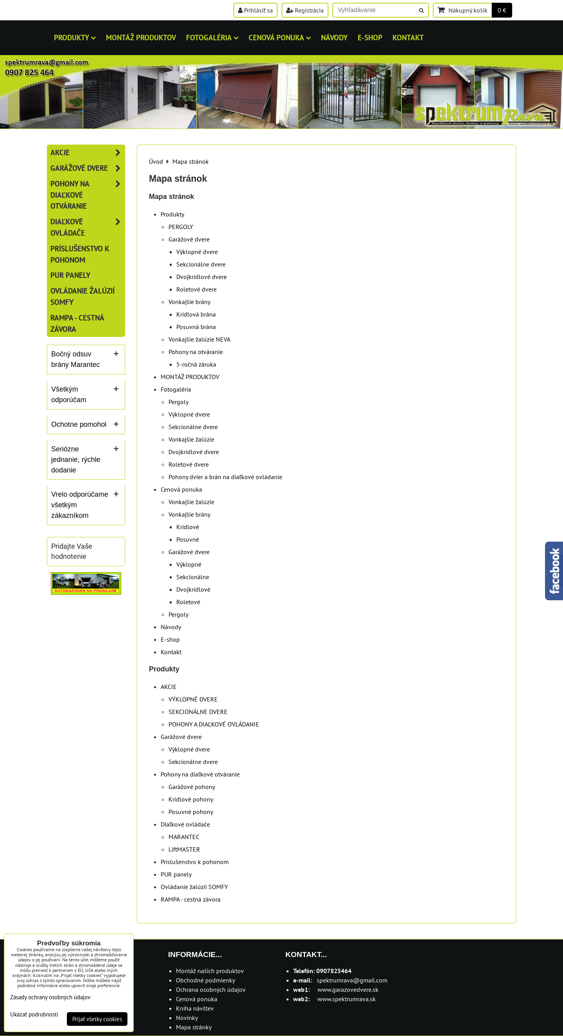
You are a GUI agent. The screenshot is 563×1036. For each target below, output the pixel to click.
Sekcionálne (192, 577)
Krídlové (187, 527)
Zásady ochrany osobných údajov (50, 997)
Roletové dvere (196, 289)
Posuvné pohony (191, 812)
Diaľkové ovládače (185, 824)
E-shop (370, 37)
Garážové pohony (192, 787)
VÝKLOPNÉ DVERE (193, 699)
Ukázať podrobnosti (34, 1014)
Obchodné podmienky (205, 980)
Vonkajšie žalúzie (191, 439)
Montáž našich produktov (210, 971)
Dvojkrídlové (193, 589)
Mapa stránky (194, 1027)
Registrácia (305, 10)
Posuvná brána (196, 327)
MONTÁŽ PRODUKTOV (141, 37)
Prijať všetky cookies (97, 1019)
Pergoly (178, 402)
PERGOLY (181, 227)
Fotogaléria (212, 37)
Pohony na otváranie (196, 352)
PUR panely (176, 874)
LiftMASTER (184, 849)
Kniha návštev (195, 1008)
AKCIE (169, 687)
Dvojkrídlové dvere (201, 277)
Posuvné (187, 539)
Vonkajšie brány (189, 302)
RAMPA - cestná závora (191, 899)
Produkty (75, 37)
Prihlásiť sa (255, 10)
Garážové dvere (189, 239)
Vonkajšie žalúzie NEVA (199, 339)
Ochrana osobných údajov (211, 989)
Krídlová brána (196, 314)
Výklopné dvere (197, 252)
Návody (334, 37)
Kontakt (408, 37)
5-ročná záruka (196, 364)
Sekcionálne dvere (201, 264)
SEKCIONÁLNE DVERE (198, 712)
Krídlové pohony (191, 799)
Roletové (188, 602)
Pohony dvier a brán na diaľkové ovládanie (225, 477)
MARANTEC (184, 837)
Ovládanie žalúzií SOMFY (194, 887)
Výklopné (188, 564)
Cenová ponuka (280, 37)
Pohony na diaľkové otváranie (200, 774)
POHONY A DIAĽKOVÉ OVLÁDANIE (214, 724)
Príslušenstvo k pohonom (195, 862)
